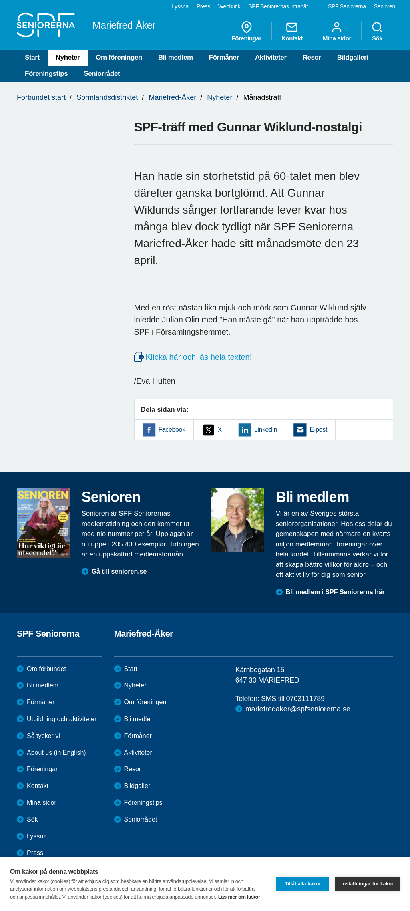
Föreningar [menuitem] (246, 31)
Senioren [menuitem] (384, 6)
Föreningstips (46, 73)
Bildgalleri (352, 57)
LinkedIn (265, 429)
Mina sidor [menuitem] (337, 31)
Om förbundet (46, 668)
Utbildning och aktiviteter (61, 718)
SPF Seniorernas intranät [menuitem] (278, 6)
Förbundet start (41, 97)
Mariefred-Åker (172, 97)
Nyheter (68, 57)
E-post (318, 429)
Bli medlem (175, 57)
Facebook (172, 429)
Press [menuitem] (203, 6)
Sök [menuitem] (377, 31)
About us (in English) (56, 752)
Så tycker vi (43, 735)
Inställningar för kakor (367, 884)
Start (32, 57)
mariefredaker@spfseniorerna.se (297, 709)
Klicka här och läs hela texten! (199, 357)
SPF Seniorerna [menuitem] (347, 6)
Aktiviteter (271, 57)
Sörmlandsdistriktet (107, 97)
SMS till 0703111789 (293, 699)
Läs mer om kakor (239, 897)
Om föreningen (119, 57)
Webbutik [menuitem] (229, 6)
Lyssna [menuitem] (180, 6)
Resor (312, 57)
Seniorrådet (102, 73)
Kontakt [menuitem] (292, 31)
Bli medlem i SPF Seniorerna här (335, 592)
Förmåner (224, 57)
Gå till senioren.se (119, 571)
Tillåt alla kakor (303, 884)
